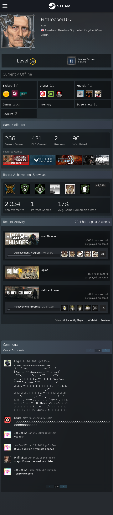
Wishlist (92, 320)
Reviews (105, 320)
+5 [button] (103, 307)
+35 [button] (103, 253)
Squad (44, 269)
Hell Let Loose (50, 290)
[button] (26, 61)
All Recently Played (73, 320)
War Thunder (49, 236)
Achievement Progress (27, 252)
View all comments (13, 350)
